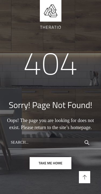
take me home (50, 163)
